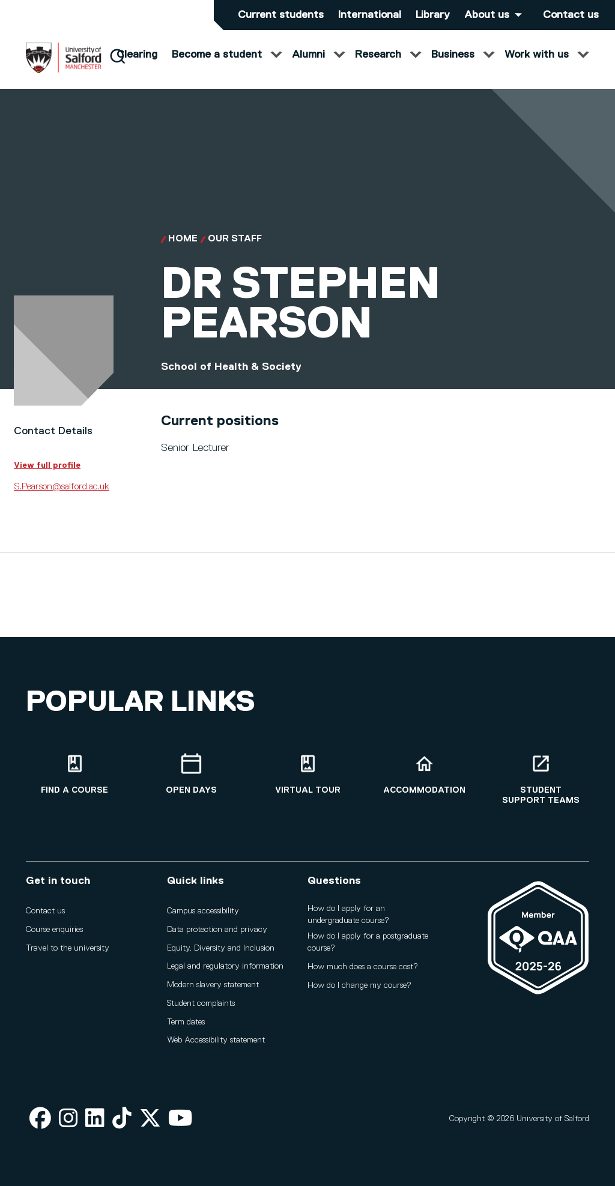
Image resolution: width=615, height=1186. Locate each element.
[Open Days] (191, 774)
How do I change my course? (359, 985)
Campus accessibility (203, 911)
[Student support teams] (540, 779)
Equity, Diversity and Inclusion (220, 948)
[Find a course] (74, 774)
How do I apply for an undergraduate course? (348, 914)
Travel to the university (67, 948)
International (369, 15)
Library (433, 15)
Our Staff (235, 251)
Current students (281, 15)
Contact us (571, 15)
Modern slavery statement (213, 985)
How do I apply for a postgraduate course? (368, 942)
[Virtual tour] (307, 774)
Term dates (186, 1022)
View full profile (47, 477)
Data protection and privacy (217, 929)
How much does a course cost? (363, 967)
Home (183, 251)
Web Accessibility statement (216, 1040)
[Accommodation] (424, 774)
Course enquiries (54, 929)
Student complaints (201, 1003)
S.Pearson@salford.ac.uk (61, 498)
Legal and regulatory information (225, 966)
